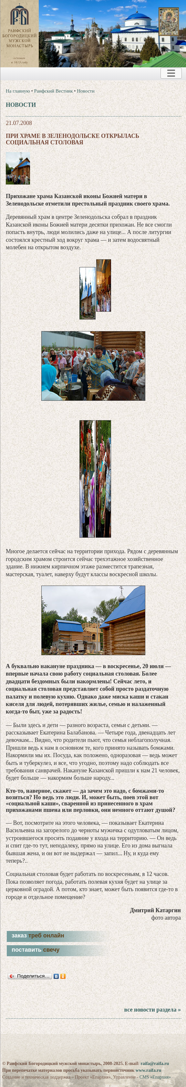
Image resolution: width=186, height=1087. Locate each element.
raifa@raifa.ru (154, 1063)
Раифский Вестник (53, 91)
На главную (18, 91)
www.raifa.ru (148, 1070)
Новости (85, 91)
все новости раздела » (152, 1009)
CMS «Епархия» (155, 1077)
